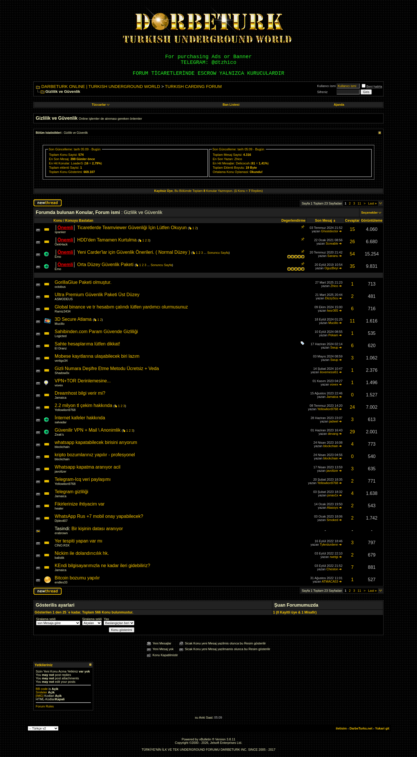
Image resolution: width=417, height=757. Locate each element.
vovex (59, 385)
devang (333, 433)
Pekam (333, 335)
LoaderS (77, 163)
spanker (60, 232)
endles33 (61, 582)
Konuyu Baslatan (79, 221)
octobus (60, 286)
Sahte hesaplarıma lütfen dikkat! (87, 343)
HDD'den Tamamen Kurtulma (106, 239)
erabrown (61, 533)
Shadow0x (62, 373)
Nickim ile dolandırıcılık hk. (82, 553)
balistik (59, 557)
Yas (106, 619)
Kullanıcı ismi (326, 86)
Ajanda (339, 104)
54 (352, 253)
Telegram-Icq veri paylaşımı (83, 479)
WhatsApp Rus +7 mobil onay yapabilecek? (99, 516)
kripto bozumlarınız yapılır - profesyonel (95, 454)
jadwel (333, 421)
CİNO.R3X (62, 545)
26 (352, 241)
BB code (42, 689)
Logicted (61, 336)
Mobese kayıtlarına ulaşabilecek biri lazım (97, 356)
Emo (58, 256)
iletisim (341, 728)
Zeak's (59, 434)
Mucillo (59, 323)
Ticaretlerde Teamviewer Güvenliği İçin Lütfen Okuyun (131, 227)
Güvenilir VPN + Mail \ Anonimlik (88, 430)
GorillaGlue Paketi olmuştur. (83, 282)
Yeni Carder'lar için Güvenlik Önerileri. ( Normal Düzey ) (133, 252)
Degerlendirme (294, 221)
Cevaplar (352, 221)
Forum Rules (45, 706)
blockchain (62, 447)
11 (359, 203)
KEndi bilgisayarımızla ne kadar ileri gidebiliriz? (102, 565)
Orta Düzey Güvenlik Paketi (105, 264)
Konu (58, 221)
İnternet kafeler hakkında (80, 417)
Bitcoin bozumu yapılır (77, 577)
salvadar (61, 422)
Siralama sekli (46, 619)
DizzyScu (331, 298)
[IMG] (40, 695)
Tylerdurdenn (329, 544)
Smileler (41, 692)
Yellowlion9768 (65, 410)
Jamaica (60, 397)
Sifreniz (322, 92)
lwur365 (332, 310)
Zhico (238, 159)
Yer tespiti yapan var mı (79, 540)
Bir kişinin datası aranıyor (97, 528)
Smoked (332, 520)
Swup (334, 347)
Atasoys (332, 507)
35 (352, 266)
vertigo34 (61, 360)
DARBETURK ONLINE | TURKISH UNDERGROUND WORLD (100, 86)
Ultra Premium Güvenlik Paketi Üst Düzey (97, 294)
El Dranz (61, 348)
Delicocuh (242, 163)
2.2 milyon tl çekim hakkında (83, 405)
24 (352, 407)
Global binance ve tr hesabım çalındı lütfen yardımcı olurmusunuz (121, 306)
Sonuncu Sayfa (218, 252)
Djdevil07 (61, 520)
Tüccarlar (100, 104)
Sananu (332, 255)
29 (352, 431)
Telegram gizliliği (71, 491)
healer (59, 508)
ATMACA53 (330, 581)
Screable (332, 243)
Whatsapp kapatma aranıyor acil (87, 467)
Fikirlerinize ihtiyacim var (80, 504)
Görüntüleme (372, 221)
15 (352, 229)
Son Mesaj (323, 221)
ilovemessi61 (329, 372)
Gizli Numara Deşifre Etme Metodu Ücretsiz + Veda (107, 368)
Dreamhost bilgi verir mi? (80, 393)
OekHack (61, 244)
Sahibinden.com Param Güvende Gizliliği (96, 331)
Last (372, 203)
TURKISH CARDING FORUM (193, 86)
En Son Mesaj (58, 159)
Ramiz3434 (63, 311)
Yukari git (382, 728)
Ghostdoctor (329, 231)
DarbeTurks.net (360, 728)
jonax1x (332, 495)
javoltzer (60, 471)
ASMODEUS (64, 299)
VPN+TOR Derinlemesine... (83, 380)
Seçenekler (369, 212)
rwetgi (334, 557)
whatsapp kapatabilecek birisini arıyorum (96, 442)
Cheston (332, 569)
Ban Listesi (231, 104)
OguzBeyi (331, 268)
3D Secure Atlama (73, 319)
